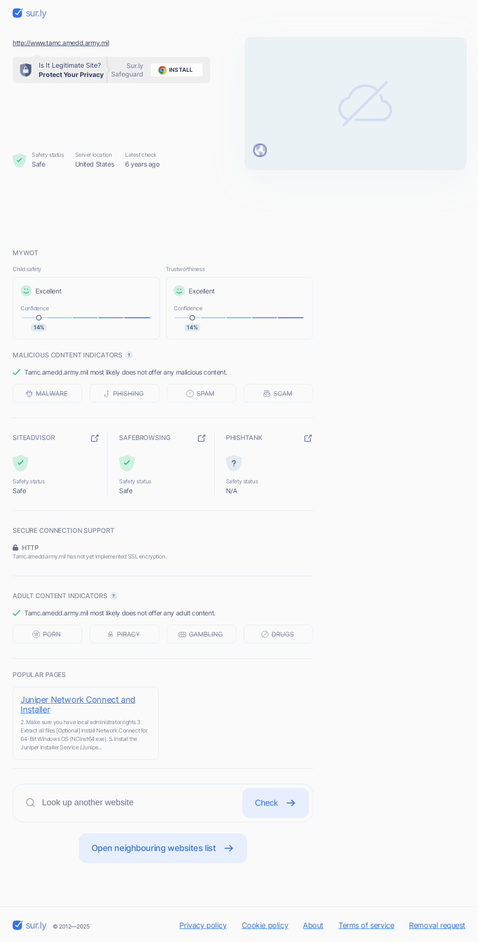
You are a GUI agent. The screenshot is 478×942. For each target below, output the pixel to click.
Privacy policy (202, 925)
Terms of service (366, 925)
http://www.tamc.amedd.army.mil (61, 43)
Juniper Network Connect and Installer (78, 704)
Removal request (437, 925)
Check (275, 803)
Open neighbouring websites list (163, 848)
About (313, 925)
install (174, 70)
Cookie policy (265, 925)
